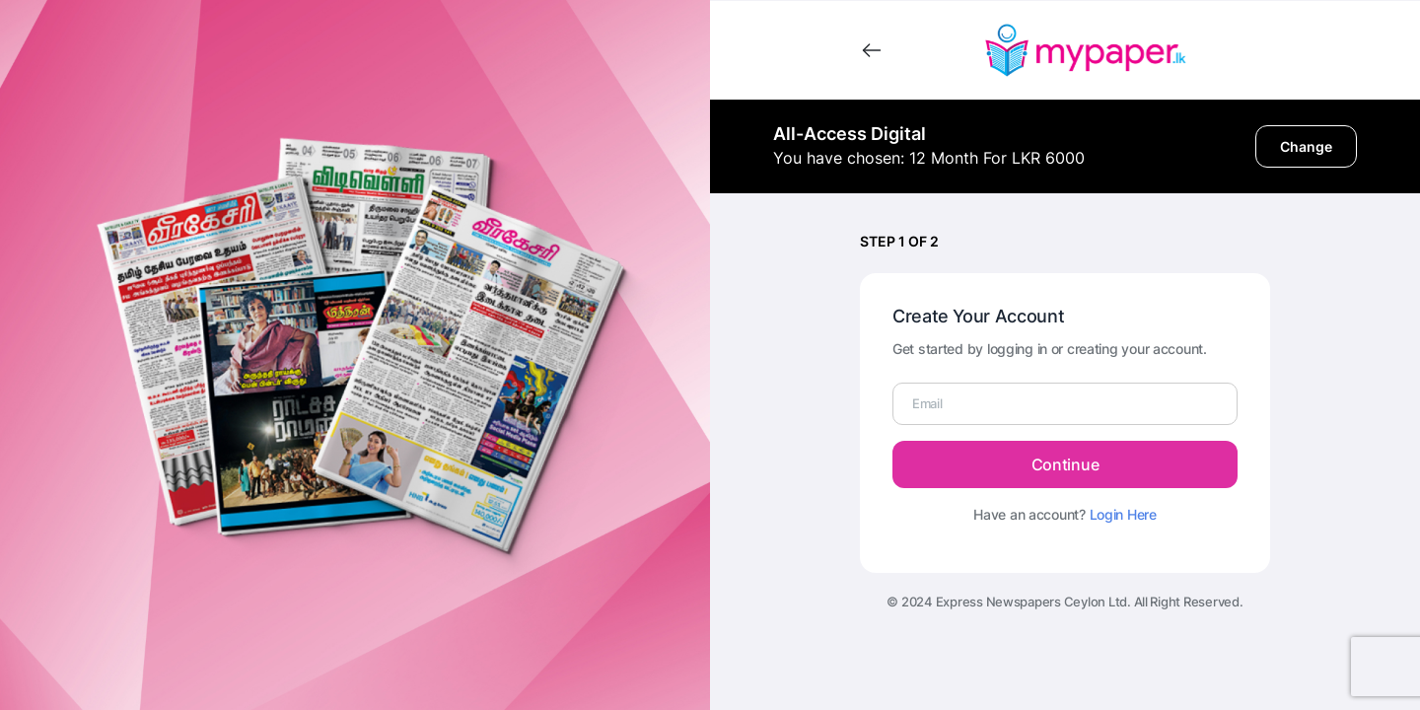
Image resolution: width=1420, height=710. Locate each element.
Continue (1065, 464)
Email (927, 403)
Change (1306, 146)
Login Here (1123, 514)
